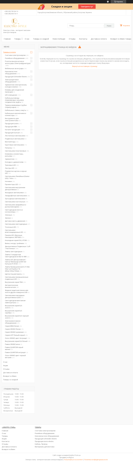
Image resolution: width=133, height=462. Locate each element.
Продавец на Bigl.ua (66, 457)
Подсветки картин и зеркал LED (16, 172)
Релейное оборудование (15, 58)
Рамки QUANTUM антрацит (15, 352)
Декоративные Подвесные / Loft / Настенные (17, 247)
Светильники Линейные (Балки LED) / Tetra (17, 177)
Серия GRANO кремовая (14, 332)
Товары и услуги (9, 52)
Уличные (8, 215)
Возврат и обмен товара (120, 39)
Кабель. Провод (41, 444)
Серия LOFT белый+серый (15, 335)
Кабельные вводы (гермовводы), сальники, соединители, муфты (14, 100)
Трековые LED (10, 165)
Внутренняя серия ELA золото (13, 306)
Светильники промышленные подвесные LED (16, 278)
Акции (5, 365)
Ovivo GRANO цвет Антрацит (16, 338)
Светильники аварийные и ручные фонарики (15, 206)
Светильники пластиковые (15, 151)
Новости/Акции (58, 39)
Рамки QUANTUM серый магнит (14, 348)
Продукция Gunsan (12, 133)
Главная (7, 39)
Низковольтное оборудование (11, 72)
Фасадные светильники (14, 192)
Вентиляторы (10, 142)
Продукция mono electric (44, 441)
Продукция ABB (11, 126)
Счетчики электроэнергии (15, 55)
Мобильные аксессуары (14, 68)
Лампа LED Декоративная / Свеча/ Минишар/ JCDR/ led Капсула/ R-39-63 (15, 262)
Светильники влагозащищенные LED (14, 231)
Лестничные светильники (15, 136)
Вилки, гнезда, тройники (14, 243)
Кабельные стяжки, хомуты (15, 110)
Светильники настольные (15, 202)
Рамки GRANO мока (12, 344)
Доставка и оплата (99, 39)
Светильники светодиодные (16, 224)
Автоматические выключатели (11, 286)
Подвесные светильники (14, 139)
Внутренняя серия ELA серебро (13, 312)
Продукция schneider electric (46, 439)
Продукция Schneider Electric (16, 76)
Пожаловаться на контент (73, 460)
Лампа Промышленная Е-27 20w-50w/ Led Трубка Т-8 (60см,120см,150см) (17, 269)
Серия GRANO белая (13, 329)
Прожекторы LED (11, 184)
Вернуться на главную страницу (84, 66)
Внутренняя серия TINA (14, 282)
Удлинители (9, 159)
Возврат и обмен (9, 376)
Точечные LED (10, 227)
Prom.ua (78, 455)
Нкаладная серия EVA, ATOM (16, 240)
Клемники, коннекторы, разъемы (14, 155)
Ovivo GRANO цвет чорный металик (15, 356)
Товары (17, 39)
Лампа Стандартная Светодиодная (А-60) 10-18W (16, 255)
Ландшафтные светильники (16, 195)
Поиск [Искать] (109, 26)
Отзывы (72, 39)
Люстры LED (9, 168)
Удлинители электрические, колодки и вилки (16, 86)
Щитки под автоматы (13, 274)
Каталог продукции (12, 129)
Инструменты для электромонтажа (12, 119)
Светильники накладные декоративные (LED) (14, 296)
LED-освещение (11, 95)
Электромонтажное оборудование (12, 322)
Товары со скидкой (41, 39)
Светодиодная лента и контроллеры (14, 211)
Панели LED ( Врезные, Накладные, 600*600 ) (13, 236)
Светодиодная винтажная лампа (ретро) (15, 301)
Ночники (8, 181)
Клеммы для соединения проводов (14, 91)
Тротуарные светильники (15, 199)
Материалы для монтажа (44, 447)
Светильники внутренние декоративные (15, 188)
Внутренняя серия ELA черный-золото (17, 317)
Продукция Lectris (12, 123)
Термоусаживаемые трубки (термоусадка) (16, 106)
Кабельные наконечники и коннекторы (15, 114)
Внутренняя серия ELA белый (16, 341)
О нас (27, 39)
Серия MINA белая (12, 326)
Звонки (8, 218)
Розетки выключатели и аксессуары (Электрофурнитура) (17, 62)
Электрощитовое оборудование (12, 81)
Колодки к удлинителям (14, 162)
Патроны (8, 148)
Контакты (83, 39)
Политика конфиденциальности (96, 460)
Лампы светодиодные (13, 251)
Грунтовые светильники (14, 145)
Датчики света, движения (15, 221)
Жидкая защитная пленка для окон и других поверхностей (16, 291)
